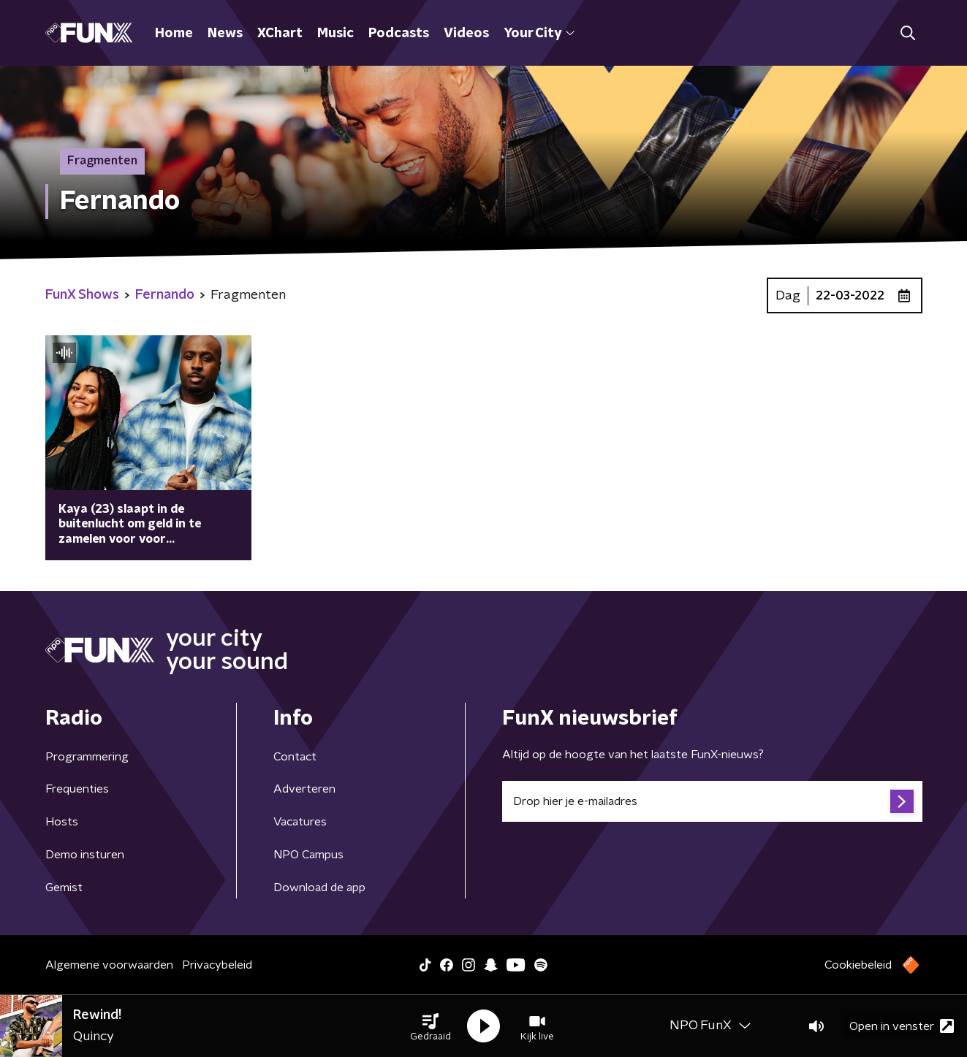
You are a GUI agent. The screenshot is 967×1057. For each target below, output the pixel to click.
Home (174, 33)
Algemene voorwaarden (109, 965)
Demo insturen (84, 855)
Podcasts (398, 33)
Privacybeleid (217, 965)
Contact (294, 757)
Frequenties (77, 789)
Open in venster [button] (901, 1026)
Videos (466, 33)
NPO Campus (308, 855)
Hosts (61, 822)
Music (335, 33)
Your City (539, 33)
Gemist (64, 887)
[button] (430, 1026)
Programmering (87, 757)
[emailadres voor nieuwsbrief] (712, 801)
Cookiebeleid (858, 965)
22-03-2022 (850, 296)
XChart (280, 33)
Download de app (319, 887)
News (225, 33)
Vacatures (300, 822)
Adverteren (304, 789)
